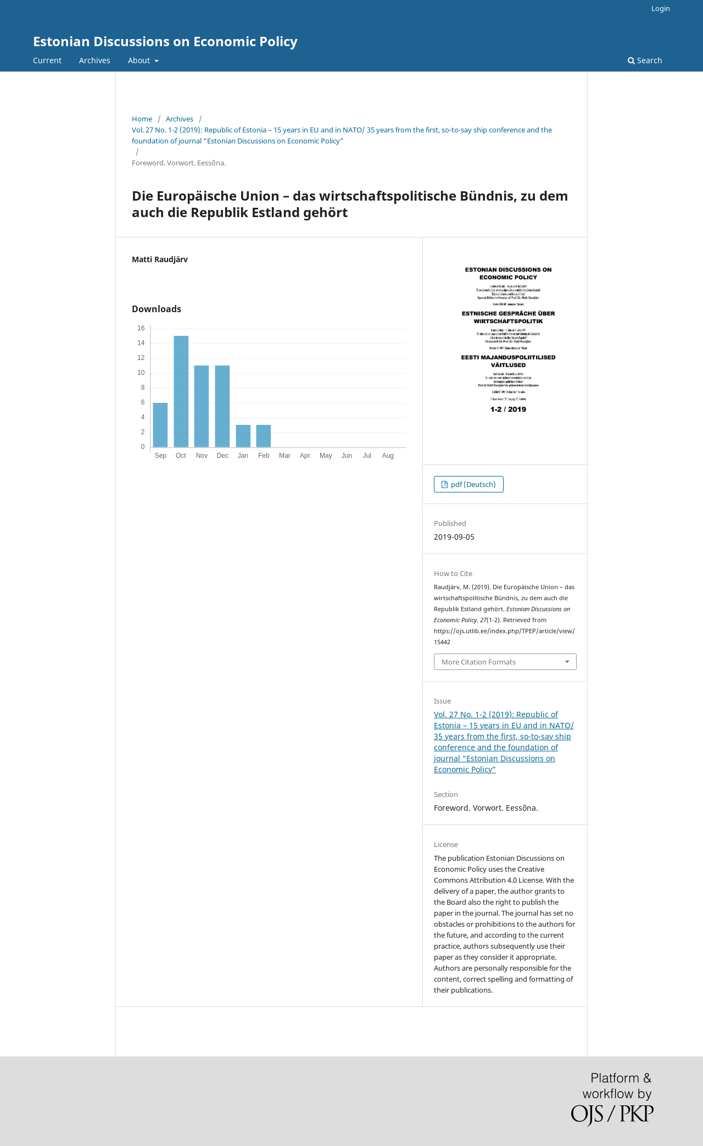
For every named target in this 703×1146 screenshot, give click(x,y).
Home (142, 119)
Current (47, 60)
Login (660, 8)
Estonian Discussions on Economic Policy (165, 41)
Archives (94, 60)
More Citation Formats (479, 662)
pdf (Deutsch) (472, 484)
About (140, 60)
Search (645, 60)
